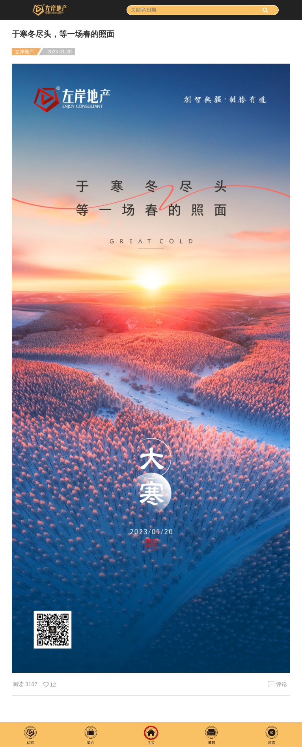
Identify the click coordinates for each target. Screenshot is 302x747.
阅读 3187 (25, 684)
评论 (277, 684)
